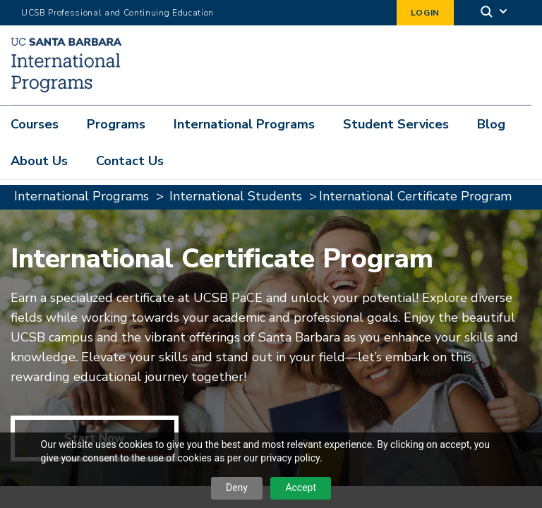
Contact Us (130, 160)
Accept (300, 487)
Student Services (396, 124)
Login (425, 12)
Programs (116, 124)
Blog (491, 124)
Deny (237, 487)
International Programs (244, 124)
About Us (39, 160)
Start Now (94, 397)
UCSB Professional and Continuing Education (117, 12)
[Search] (495, 13)
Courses (35, 124)
